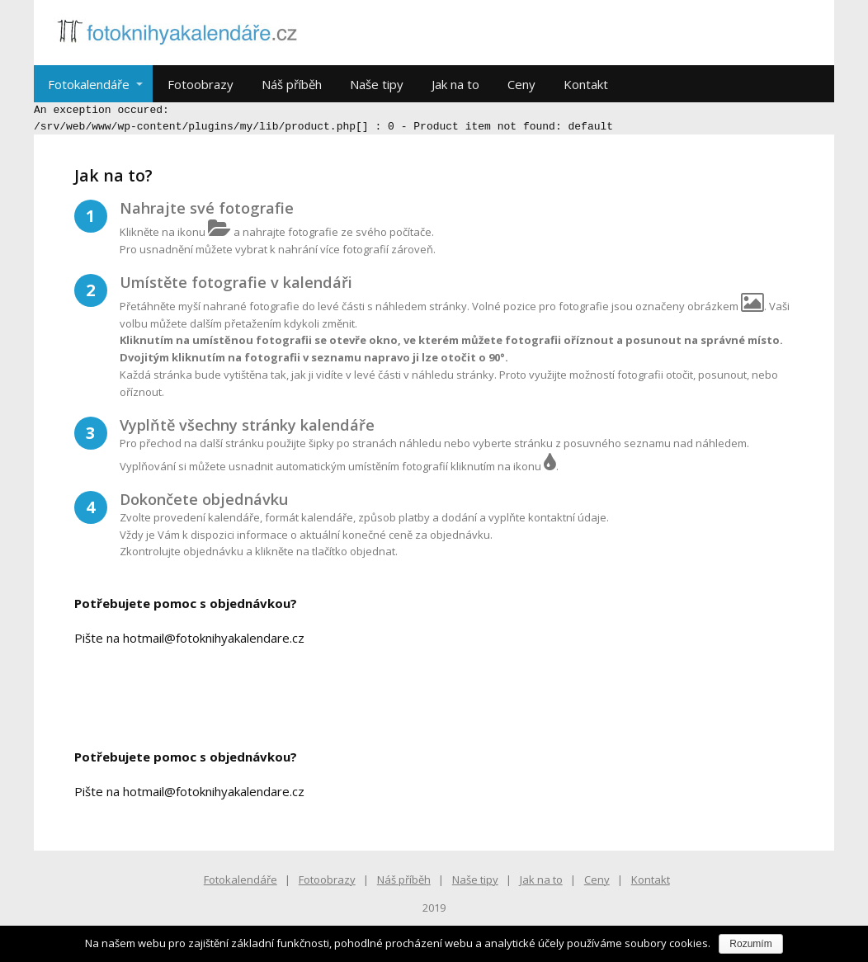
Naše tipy (376, 84)
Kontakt (586, 84)
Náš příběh (292, 84)
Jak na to (455, 84)
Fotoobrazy (200, 84)
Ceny (521, 84)
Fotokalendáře (89, 84)
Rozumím (750, 944)
